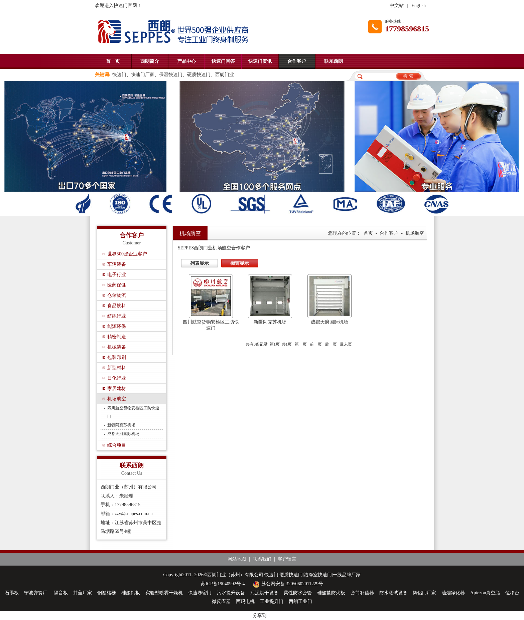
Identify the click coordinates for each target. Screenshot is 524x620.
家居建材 (116, 388)
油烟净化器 (453, 592)
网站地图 (237, 559)
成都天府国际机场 (123, 433)
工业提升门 (271, 601)
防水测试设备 (393, 592)
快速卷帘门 (200, 592)
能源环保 (116, 326)
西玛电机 (245, 601)
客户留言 (287, 559)
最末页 (346, 344)
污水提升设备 (231, 592)
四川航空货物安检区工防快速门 (133, 412)
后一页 (331, 344)
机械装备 (116, 347)
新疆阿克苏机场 (121, 425)
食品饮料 (116, 305)
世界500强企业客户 (127, 253)
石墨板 (12, 592)
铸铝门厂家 (424, 592)
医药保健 (116, 284)
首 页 (113, 61)
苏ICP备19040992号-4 (223, 583)
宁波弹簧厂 (36, 592)
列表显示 (199, 263)
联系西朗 (333, 61)
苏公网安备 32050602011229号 (287, 583)
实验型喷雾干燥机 (164, 592)
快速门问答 (223, 61)
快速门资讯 (260, 61)
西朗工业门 (300, 601)
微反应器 (221, 601)
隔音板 (61, 592)
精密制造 (116, 336)
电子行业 (116, 274)
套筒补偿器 (362, 592)
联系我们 (262, 559)
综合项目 (116, 445)
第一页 (301, 344)
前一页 (316, 344)
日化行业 (116, 378)
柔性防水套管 (298, 592)
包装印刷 (116, 357)
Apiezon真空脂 (485, 592)
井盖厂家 (82, 592)
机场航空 (116, 398)
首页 (368, 233)
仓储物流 (116, 295)
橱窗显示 (239, 263)
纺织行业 (116, 316)
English (418, 5)
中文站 (397, 5)
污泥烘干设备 (264, 592)
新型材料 (116, 367)
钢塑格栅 (106, 592)
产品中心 (186, 61)
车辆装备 (116, 264)
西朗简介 (149, 61)
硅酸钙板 (130, 592)
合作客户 (296, 61)
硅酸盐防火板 (331, 592)
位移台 (512, 592)
